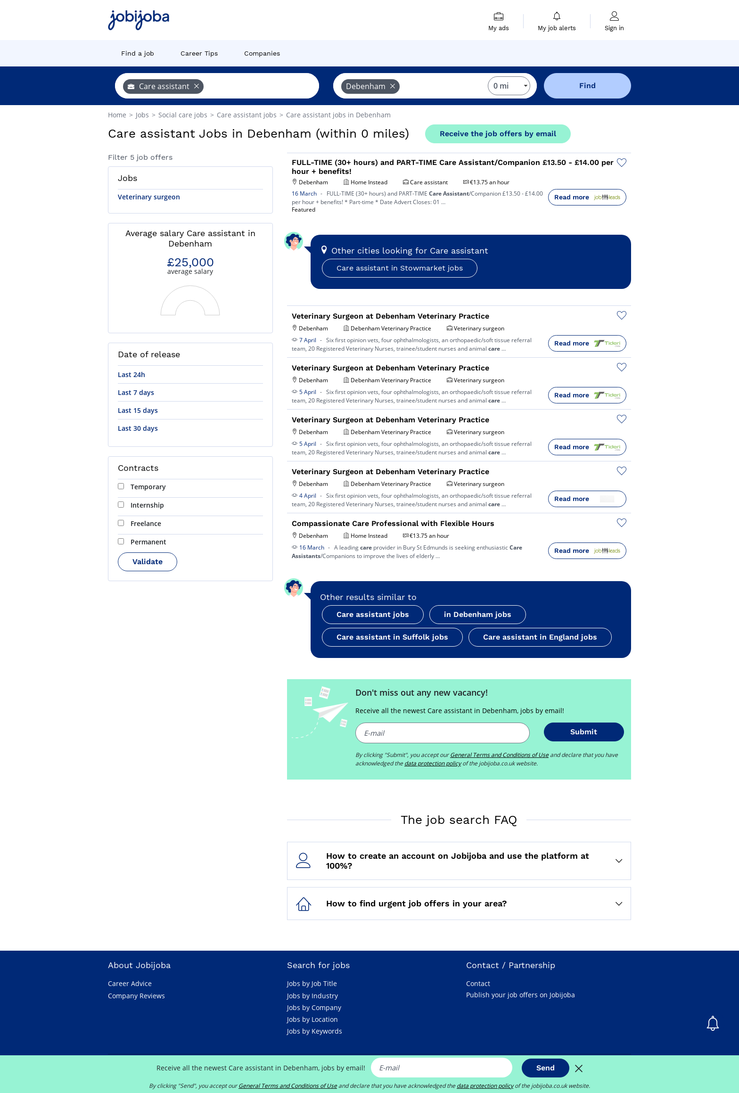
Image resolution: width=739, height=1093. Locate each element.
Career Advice (130, 983)
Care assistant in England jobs (540, 637)
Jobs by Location (312, 1019)
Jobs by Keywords (314, 1031)
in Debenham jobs (477, 614)
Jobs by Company (314, 1007)
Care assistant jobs (373, 614)
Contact (478, 983)
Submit (583, 731)
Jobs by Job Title (312, 983)
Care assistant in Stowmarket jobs (400, 267)
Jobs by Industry (312, 995)
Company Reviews (136, 995)
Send (545, 1067)
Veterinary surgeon (149, 196)
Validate (147, 561)
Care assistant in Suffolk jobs (392, 637)
